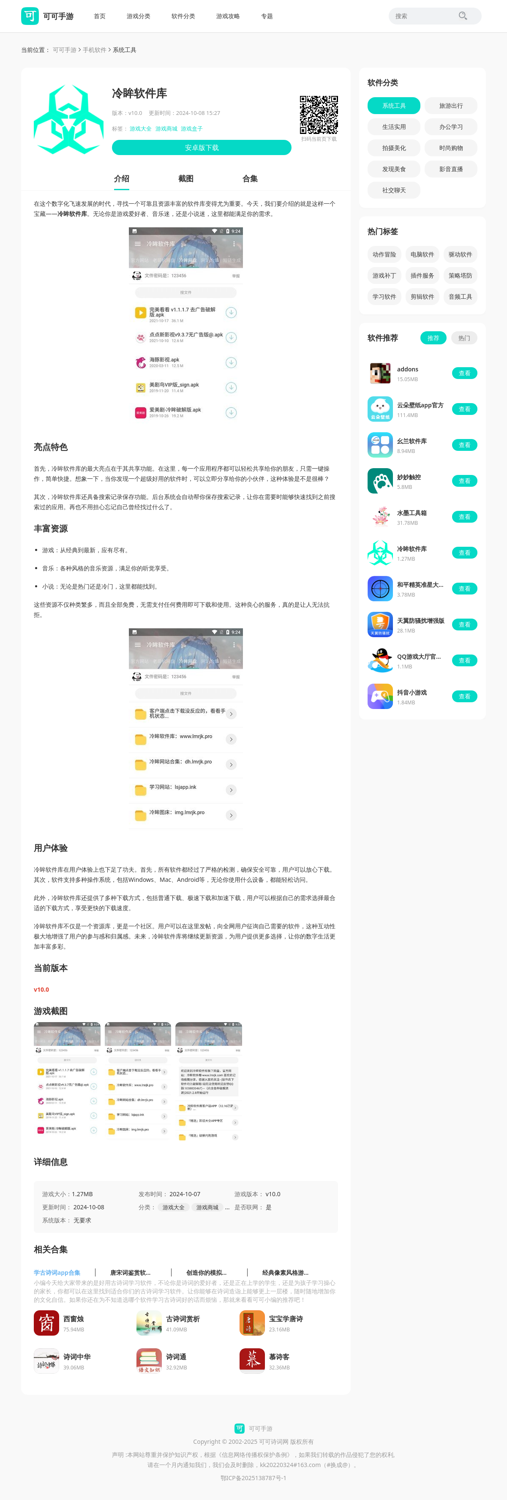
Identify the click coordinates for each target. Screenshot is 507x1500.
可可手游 (64, 50)
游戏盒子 (192, 128)
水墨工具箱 (412, 513)
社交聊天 (394, 190)
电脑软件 (422, 254)
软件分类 (183, 16)
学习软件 (384, 296)
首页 (100, 16)
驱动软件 (460, 254)
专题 (267, 16)
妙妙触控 (409, 477)
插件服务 (422, 275)
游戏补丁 (384, 275)
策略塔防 (460, 275)
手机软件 (94, 50)
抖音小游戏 (412, 692)
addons (407, 369)
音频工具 (460, 296)
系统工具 (124, 50)
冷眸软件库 (412, 549)
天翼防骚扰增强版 (420, 620)
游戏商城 (166, 128)
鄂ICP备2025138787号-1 (254, 1478)
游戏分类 (138, 16)
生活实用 (394, 127)
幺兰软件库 (412, 441)
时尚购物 (451, 148)
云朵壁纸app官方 (420, 405)
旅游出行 (451, 105)
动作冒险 (384, 254)
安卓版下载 (202, 147)
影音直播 (451, 169)
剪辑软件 (422, 296)
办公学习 (451, 127)
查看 (465, 373)
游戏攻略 (228, 16)
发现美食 (394, 169)
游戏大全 (141, 128)
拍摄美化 (394, 148)
